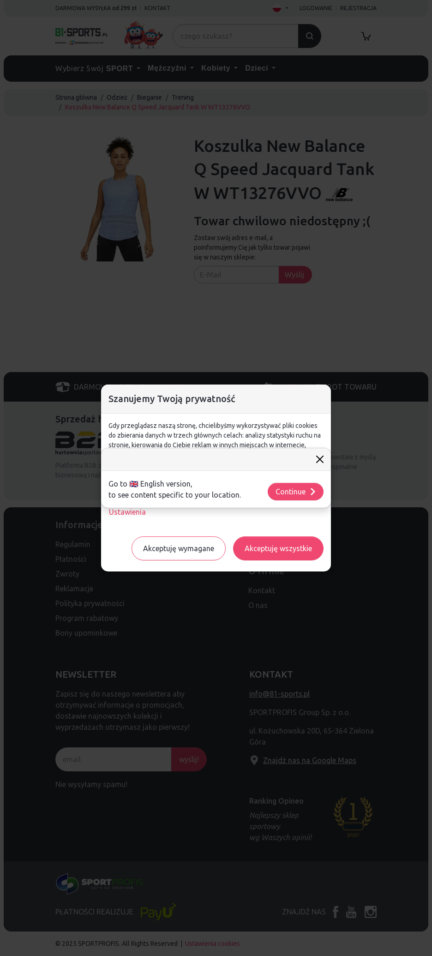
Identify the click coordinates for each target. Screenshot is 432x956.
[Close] (319, 459)
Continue (296, 491)
